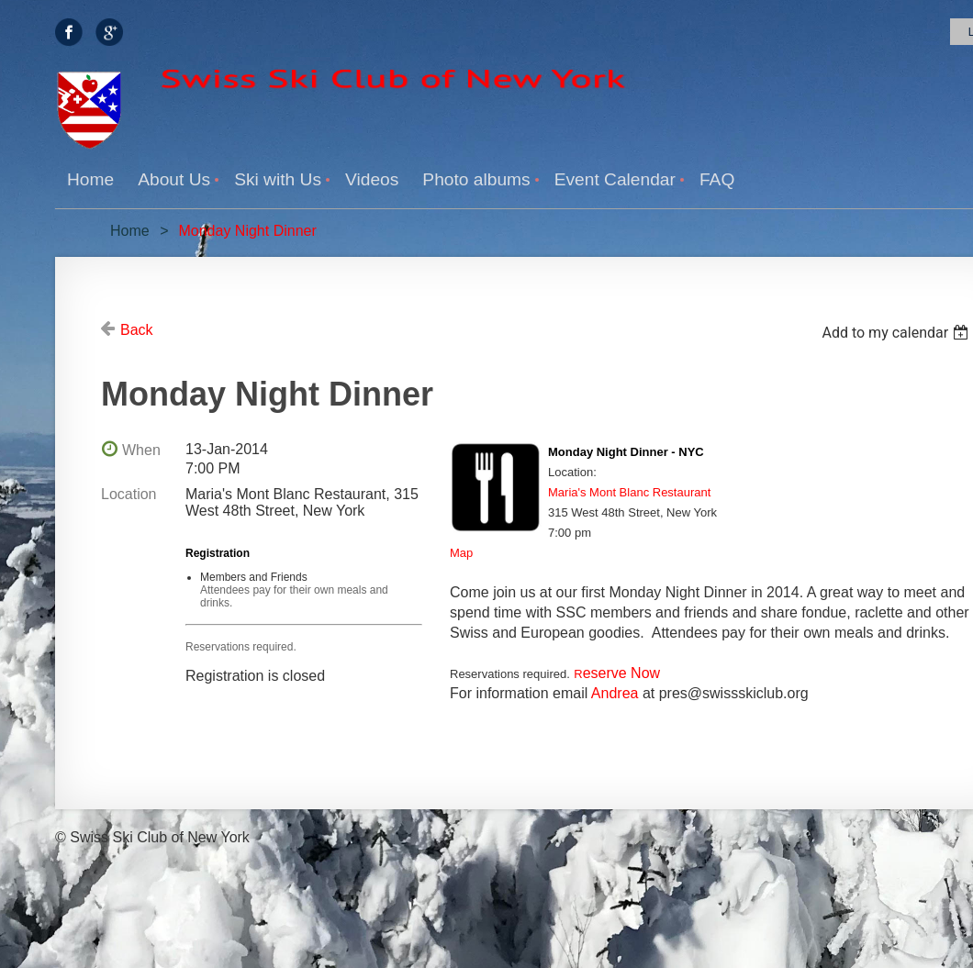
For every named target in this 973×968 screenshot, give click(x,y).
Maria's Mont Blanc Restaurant (629, 492)
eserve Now (617, 673)
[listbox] (897, 332)
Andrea (615, 693)
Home (130, 231)
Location (129, 494)
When (141, 450)
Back (136, 330)
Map (461, 553)
